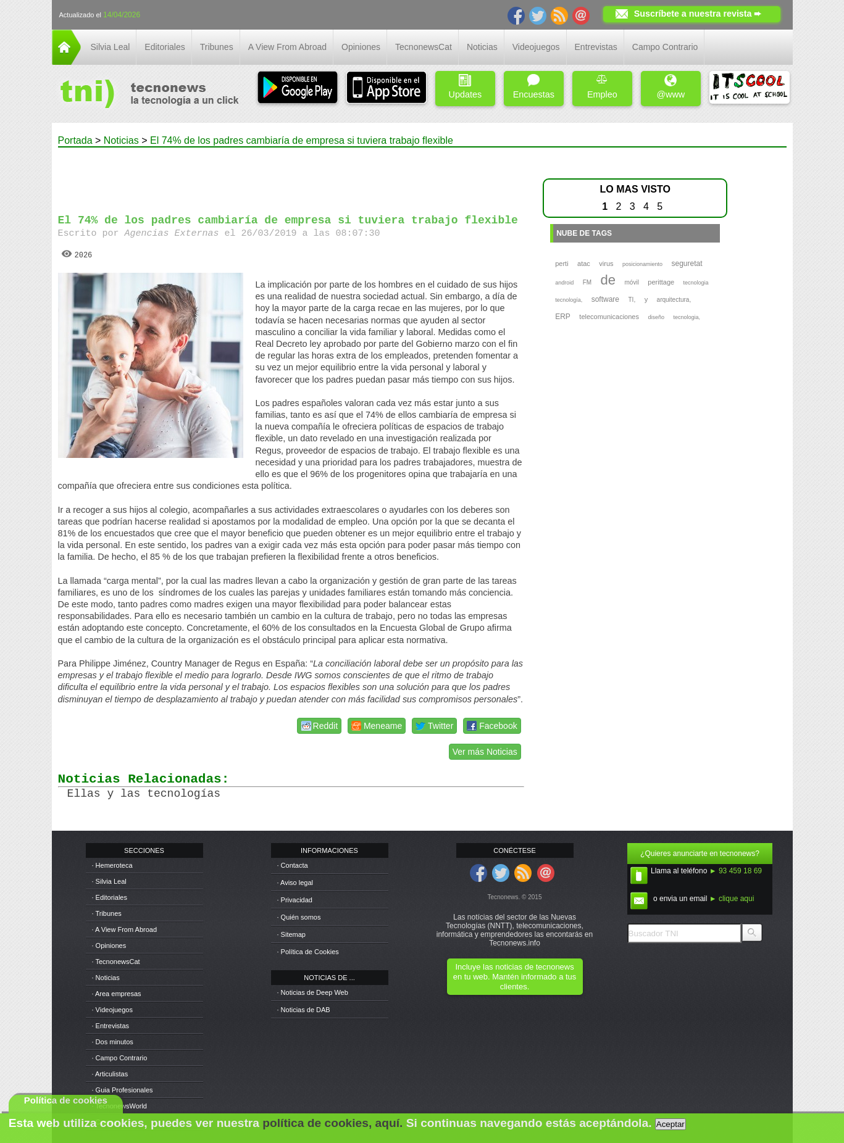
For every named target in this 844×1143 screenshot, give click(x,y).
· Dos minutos (112, 1041)
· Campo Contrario (120, 1058)
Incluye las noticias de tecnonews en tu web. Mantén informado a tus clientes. (514, 976)
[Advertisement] (291, 175)
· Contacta (292, 865)
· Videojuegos (112, 1009)
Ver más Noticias (485, 752)
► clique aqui (731, 898)
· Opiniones (109, 945)
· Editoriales (109, 897)
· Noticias (106, 977)
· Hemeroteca (112, 865)
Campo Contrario (665, 47)
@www (670, 86)
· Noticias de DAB (303, 1009)
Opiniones (360, 47)
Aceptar (670, 1124)
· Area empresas (116, 993)
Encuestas (533, 86)
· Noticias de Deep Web (312, 992)
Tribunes (216, 47)
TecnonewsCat (423, 47)
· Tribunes (107, 913)
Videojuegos (536, 47)
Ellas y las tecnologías (143, 794)
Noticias (482, 47)
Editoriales (164, 47)
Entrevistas (596, 47)
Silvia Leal (110, 47)
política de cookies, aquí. (332, 1122)
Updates (465, 86)
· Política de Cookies (308, 951)
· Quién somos (299, 917)
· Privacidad (294, 900)
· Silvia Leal (109, 881)
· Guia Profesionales (122, 1090)
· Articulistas (110, 1074)
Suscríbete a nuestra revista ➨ (698, 14)
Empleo (602, 86)
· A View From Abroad (124, 929)
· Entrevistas (111, 1025)
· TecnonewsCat (116, 961)
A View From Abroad (287, 47)
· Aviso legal (295, 882)
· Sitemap (291, 934)
